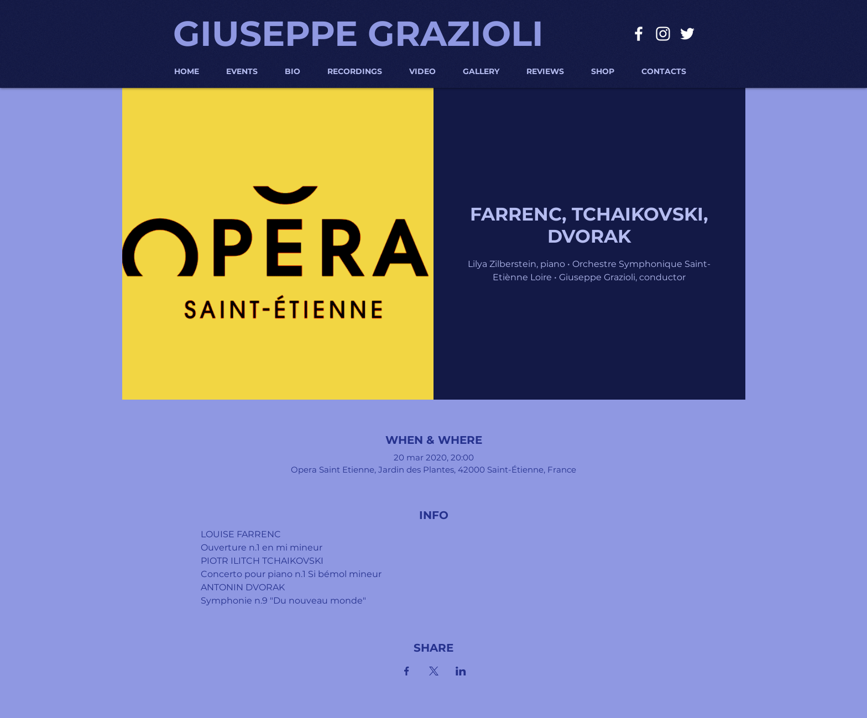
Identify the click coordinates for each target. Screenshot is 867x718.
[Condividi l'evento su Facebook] (406, 671)
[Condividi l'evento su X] (434, 671)
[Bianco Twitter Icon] (687, 33)
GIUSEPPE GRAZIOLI (358, 33)
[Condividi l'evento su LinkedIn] (461, 671)
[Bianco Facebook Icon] (638, 33)
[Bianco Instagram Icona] (663, 33)
